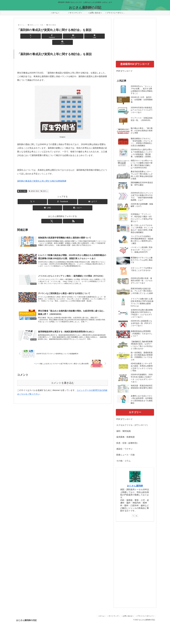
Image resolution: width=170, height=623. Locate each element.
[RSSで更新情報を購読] (65, 215)
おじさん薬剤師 (135, 486)
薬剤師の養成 (34, 185)
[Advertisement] (133, 42)
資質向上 (44, 185)
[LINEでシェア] (77, 36)
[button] (93, 36)
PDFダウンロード (124, 71)
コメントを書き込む (62, 379)
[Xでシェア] (32, 36)
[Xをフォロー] (60, 215)
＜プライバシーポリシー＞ (144, 616)
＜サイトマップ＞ (111, 616)
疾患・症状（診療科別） (127, 443)
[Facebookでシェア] (47, 36)
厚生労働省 (22, 185)
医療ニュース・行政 (125, 455)
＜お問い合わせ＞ (126, 616)
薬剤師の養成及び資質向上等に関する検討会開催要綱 (41, 175)
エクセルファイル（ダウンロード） (132, 425)
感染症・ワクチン (124, 449)
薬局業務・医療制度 (125, 437)
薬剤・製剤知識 (123, 431)
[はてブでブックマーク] (62, 36)
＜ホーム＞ (98, 616)
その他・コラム (123, 461)
